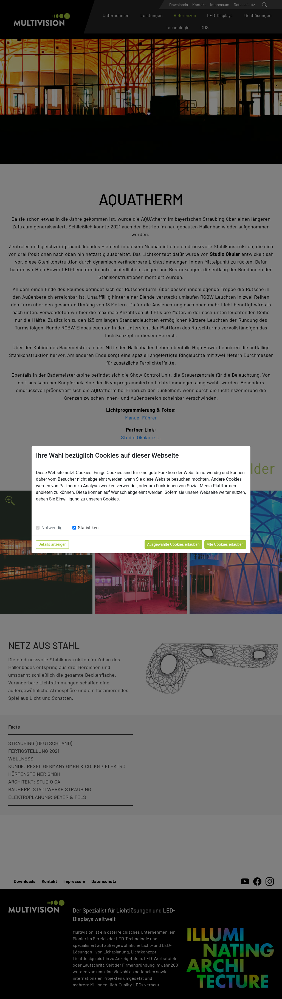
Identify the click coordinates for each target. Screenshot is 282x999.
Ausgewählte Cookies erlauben (173, 544)
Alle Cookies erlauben (225, 544)
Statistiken (88, 527)
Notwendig (52, 527)
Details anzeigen (52, 544)
